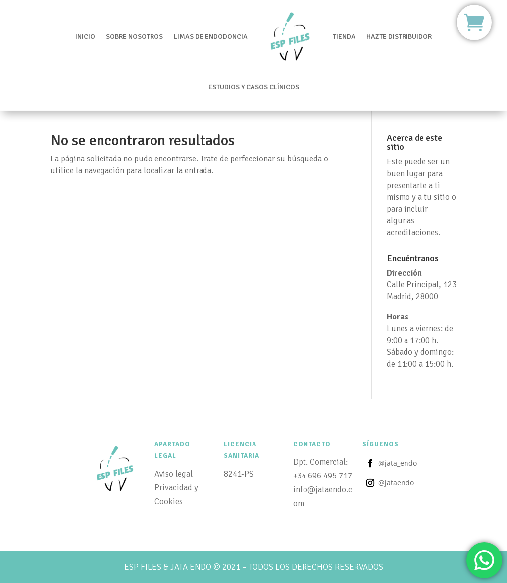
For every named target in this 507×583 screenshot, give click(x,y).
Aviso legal (173, 474)
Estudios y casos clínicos (253, 67)
